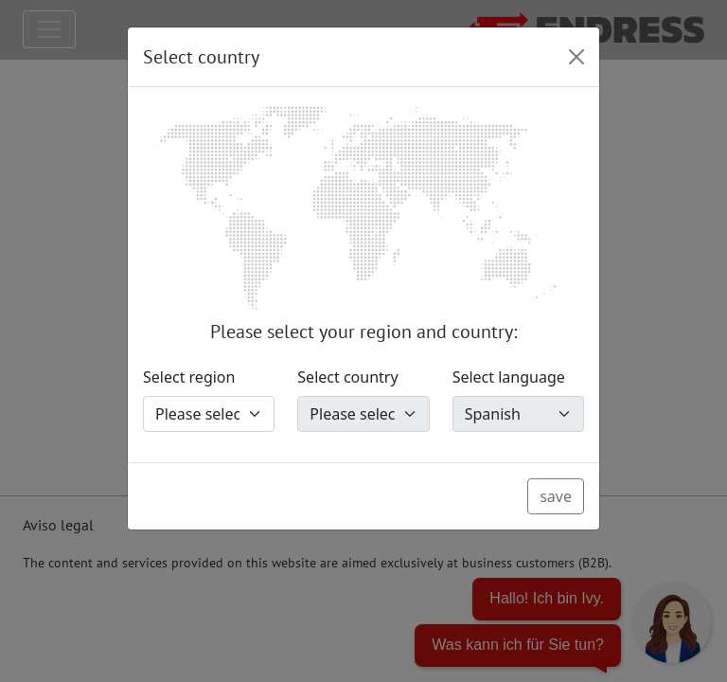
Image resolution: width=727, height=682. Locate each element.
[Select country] (363, 414)
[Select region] (209, 414)
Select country (347, 377)
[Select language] (518, 414)
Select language (508, 377)
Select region (189, 377)
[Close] (576, 57)
